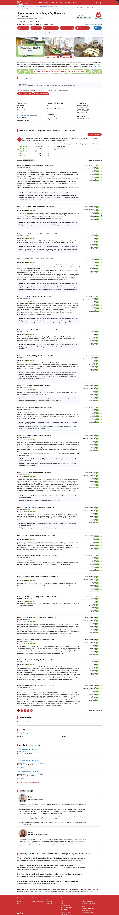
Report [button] (28, 165)
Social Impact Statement (88, 910)
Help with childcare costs (37, 899)
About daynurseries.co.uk (88, 897)
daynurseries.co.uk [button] (87, 895)
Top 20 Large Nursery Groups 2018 (28, 758)
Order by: (19, 158)
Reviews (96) (42, 30)
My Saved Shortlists (65, 903)
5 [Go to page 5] (31, 708)
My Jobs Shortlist (65, 908)
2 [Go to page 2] (21, 708)
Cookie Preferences (86, 908)
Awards (64, 30)
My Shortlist (63, 901)
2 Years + (40, 153)
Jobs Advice (49, 901)
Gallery (35, 30)
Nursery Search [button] (21, 895)
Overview (20, 30)
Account (63, 897)
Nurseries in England (29, 6)
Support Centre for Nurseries (89, 901)
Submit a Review (94, 132)
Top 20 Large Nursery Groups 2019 (28, 747)
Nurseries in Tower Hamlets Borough (50, 6)
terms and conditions (44, 889)
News (59, 30)
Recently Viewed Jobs (66, 912)
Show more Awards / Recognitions (28, 780)
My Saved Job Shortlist (66, 910)
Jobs (47, 897)
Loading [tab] (19, 730)
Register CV (49, 899)
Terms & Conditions (86, 902)
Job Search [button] (49, 895)
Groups (19, 899)
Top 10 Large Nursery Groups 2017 (28, 769)
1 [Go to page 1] (18, 708)
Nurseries (19, 897)
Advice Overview (35, 897)
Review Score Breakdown (32, 132)
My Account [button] (64, 895)
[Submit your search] (99, 7)
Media (83, 904)
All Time (40, 144)
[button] (43, 2)
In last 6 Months (42, 146)
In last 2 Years (41, 151)
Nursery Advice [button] (36, 895)
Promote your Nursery (87, 899)
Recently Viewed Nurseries (67, 904)
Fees (28, 30)
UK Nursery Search (21, 6)
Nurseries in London (38, 6)
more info (91, 889)
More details (20, 753)
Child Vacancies (52, 30)
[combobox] (88, 7)
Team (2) (70, 30)
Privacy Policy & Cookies (88, 906)
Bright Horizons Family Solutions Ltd (27, 113)
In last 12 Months (42, 148)
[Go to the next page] (34, 708)
